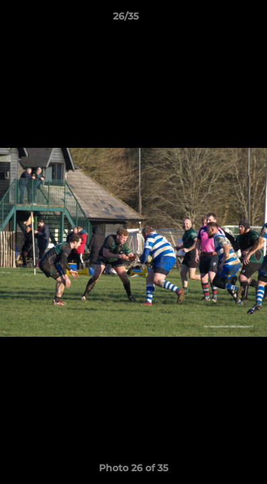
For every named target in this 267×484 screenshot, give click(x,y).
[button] (219, 19)
